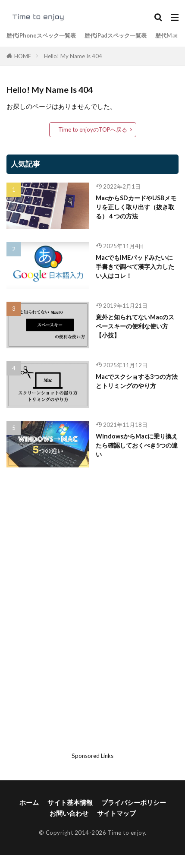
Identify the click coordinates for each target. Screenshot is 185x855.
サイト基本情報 (70, 802)
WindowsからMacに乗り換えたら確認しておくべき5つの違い (137, 445)
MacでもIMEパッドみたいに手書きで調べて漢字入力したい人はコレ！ (135, 267)
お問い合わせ (69, 813)
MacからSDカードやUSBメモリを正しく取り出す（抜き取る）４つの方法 (136, 207)
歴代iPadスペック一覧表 (116, 35)
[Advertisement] (92, 618)
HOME (22, 56)
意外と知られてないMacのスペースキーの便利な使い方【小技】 (135, 326)
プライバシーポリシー (133, 802)
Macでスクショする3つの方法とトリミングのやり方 (137, 381)
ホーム (29, 802)
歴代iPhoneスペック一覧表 (41, 35)
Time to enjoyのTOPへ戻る (92, 129)
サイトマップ (116, 813)
